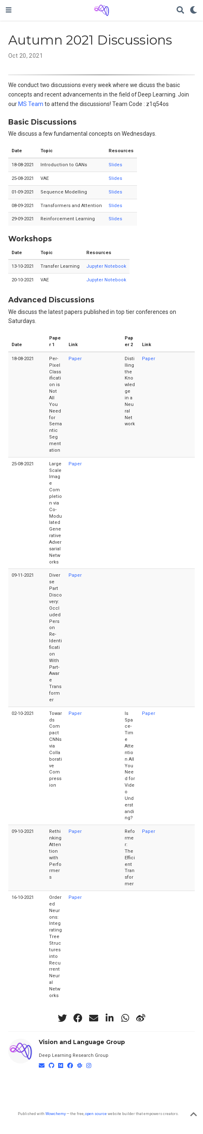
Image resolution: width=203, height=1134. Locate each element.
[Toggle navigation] (9, 10)
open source (96, 1113)
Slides (115, 164)
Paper (75, 358)
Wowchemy (55, 1113)
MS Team (30, 104)
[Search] (180, 10)
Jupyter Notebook (106, 266)
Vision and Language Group (82, 1042)
